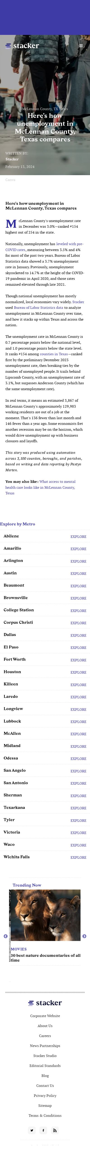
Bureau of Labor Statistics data (38, 307)
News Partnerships (45, 1045)
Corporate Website (45, 1015)
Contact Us (45, 1085)
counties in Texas (54, 354)
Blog (45, 1075)
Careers (45, 1035)
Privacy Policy (45, 1095)
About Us (45, 1025)
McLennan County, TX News (45, 108)
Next (84, 936)
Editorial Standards (45, 1065)
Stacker (12, 159)
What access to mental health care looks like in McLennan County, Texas (40, 487)
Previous (5, 936)
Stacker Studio (45, 1055)
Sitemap (45, 1105)
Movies (60, 949)
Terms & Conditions (45, 1115)
